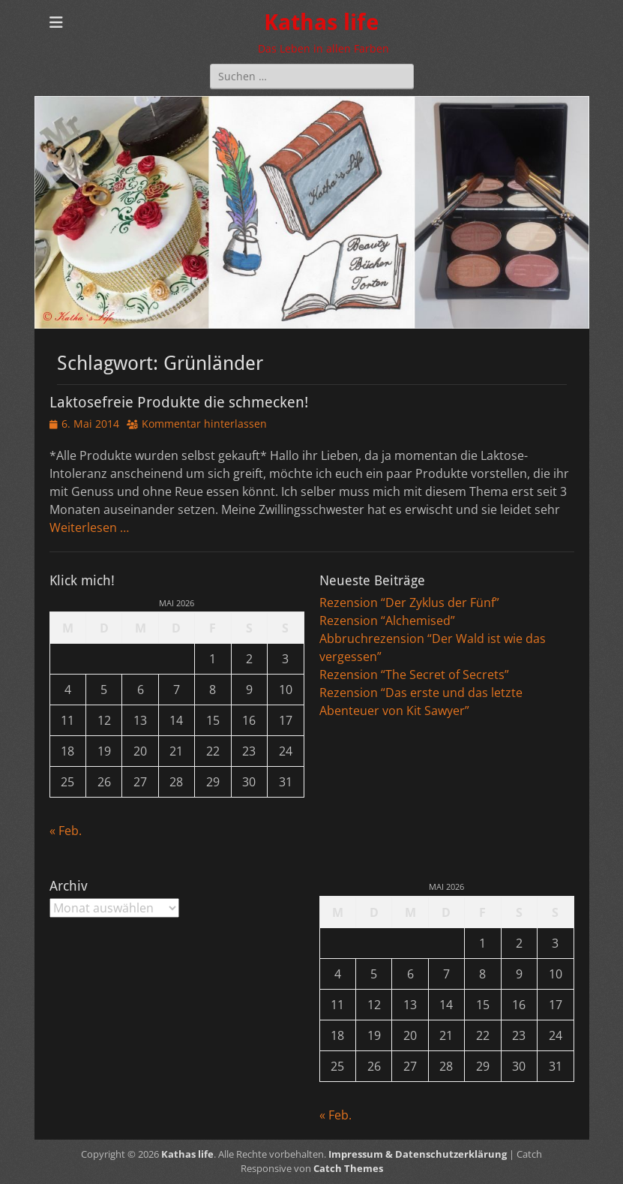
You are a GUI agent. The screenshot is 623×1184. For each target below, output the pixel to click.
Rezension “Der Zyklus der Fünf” (409, 602)
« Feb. (65, 830)
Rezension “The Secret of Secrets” (414, 674)
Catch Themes (348, 1168)
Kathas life (321, 22)
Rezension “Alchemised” (387, 620)
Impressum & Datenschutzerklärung (417, 1154)
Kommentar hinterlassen (204, 423)
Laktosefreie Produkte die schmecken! (178, 402)
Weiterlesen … (89, 527)
